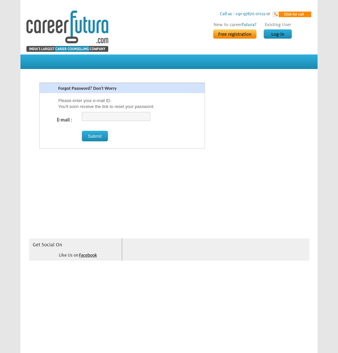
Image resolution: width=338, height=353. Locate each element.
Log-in (277, 34)
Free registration (235, 34)
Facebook (88, 255)
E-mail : (67, 120)
